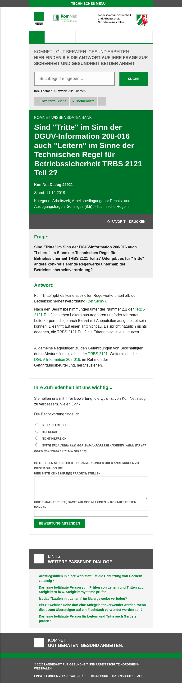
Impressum (100, 676)
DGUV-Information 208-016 (57, 360)
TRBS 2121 (98, 354)
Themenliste (85, 101)
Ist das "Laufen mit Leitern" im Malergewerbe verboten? (83, 598)
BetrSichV (96, 301)
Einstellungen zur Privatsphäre (60, 676)
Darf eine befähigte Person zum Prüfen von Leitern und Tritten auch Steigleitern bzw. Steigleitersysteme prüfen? (92, 589)
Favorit (116, 221)
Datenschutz (122, 676)
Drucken (137, 221)
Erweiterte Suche (53, 101)
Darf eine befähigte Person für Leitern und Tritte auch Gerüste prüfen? (87, 618)
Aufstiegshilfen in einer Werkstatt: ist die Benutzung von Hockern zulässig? (90, 578)
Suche (133, 79)
